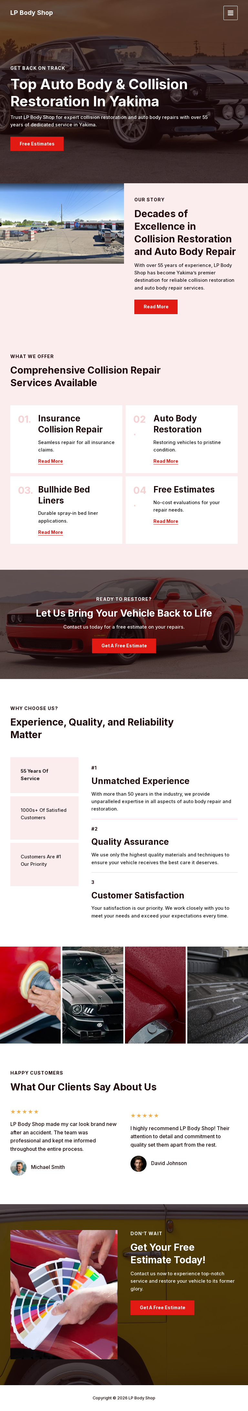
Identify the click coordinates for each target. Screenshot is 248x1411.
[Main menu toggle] (230, 13)
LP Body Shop (32, 13)
